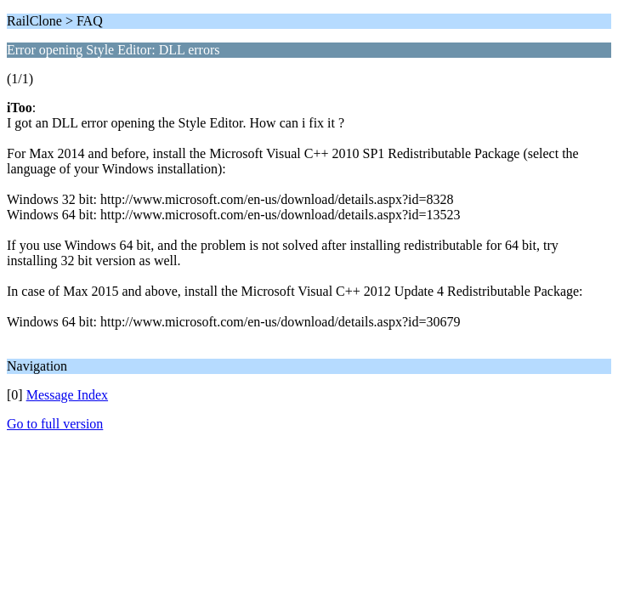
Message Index (67, 395)
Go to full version (55, 423)
